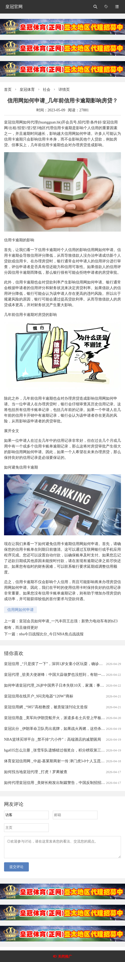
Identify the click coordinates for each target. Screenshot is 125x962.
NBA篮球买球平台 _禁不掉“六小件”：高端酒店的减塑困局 (52, 739)
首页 (8, 90)
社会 (46, 90)
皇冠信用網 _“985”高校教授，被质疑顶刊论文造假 (46, 707)
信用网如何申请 (20, 610)
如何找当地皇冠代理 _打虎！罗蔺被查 (35, 772)
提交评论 (16, 870)
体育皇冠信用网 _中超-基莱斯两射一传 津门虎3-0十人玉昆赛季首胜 (60, 761)
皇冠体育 (27, 90)
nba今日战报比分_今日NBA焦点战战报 (51, 634)
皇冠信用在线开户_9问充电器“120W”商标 (38, 696)
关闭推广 (65, 956)
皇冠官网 (14, 6)
